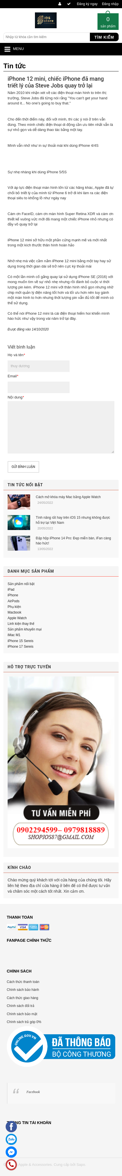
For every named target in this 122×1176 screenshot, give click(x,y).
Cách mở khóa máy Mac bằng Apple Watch (68, 497)
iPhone (13, 595)
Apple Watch (17, 618)
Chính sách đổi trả (20, 1006)
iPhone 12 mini (20, 240)
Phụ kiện (14, 607)
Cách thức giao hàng (22, 998)
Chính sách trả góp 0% (24, 1022)
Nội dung (16, 397)
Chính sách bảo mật (22, 1014)
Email (13, 376)
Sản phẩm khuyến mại (25, 629)
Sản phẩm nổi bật (21, 584)
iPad (11, 590)
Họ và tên (16, 355)
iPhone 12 (60, 261)
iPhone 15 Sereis (20, 641)
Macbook (14, 612)
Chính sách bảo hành (23, 990)
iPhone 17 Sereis (20, 647)
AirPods (13, 601)
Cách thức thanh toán (23, 982)
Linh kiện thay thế (21, 624)
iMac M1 (14, 635)
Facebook (33, 1092)
